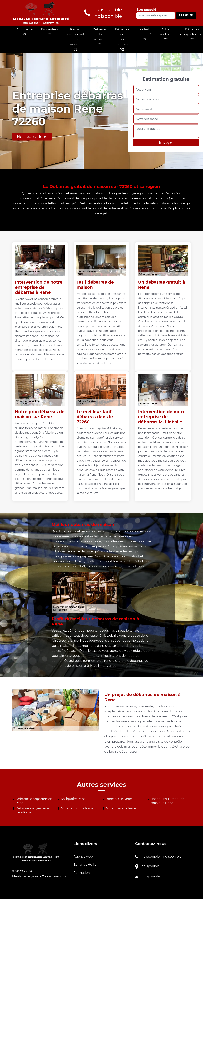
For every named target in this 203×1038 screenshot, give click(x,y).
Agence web (83, 856)
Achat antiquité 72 (145, 34)
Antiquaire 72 (24, 32)
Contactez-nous (54, 876)
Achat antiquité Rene (77, 808)
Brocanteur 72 (49, 32)
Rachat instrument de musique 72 (75, 39)
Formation (82, 873)
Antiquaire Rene (73, 799)
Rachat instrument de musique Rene (168, 801)
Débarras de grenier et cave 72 (122, 39)
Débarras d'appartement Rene (35, 801)
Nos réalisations (32, 136)
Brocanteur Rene (119, 799)
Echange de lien (86, 864)
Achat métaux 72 (166, 34)
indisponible (150, 856)
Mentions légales (25, 876)
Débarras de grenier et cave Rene (33, 810)
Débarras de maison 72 (100, 37)
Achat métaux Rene (121, 808)
